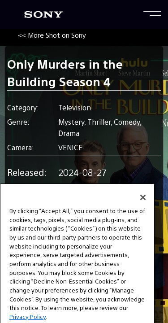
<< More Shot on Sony (52, 35)
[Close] (143, 205)
